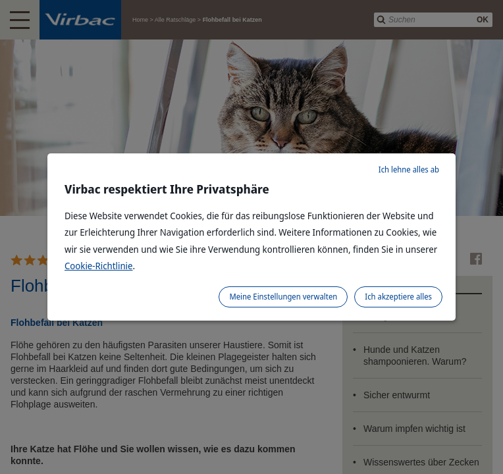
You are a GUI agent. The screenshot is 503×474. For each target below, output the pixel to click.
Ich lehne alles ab (409, 169)
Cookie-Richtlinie (99, 265)
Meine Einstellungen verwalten (283, 296)
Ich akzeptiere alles (398, 296)
